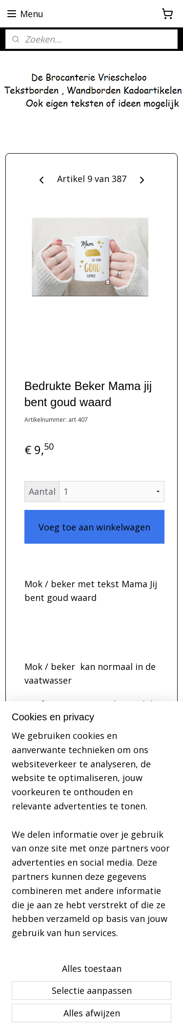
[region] (91, 838)
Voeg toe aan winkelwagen (94, 527)
